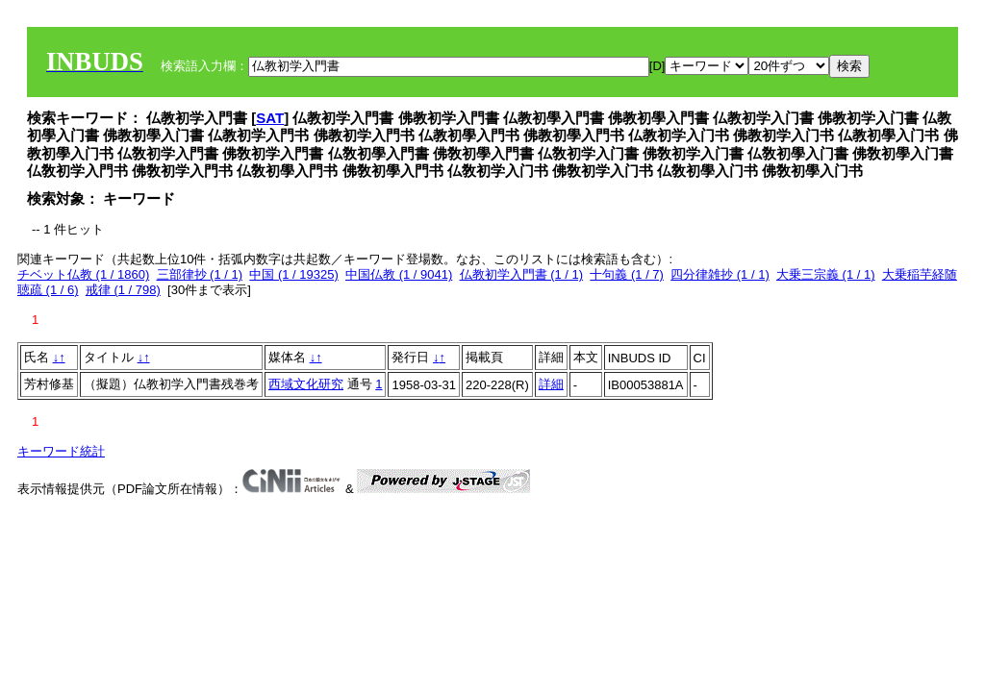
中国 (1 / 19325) (294, 274)
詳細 (551, 384)
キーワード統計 (61, 451)
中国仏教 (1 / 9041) (398, 274)
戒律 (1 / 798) (123, 290)
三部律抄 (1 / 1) (200, 274)
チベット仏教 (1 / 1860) (83, 274)
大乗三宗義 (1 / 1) (825, 274)
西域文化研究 (305, 384)
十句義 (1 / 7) (627, 274)
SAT (270, 118)
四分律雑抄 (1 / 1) (720, 274)
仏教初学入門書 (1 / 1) (522, 274)
